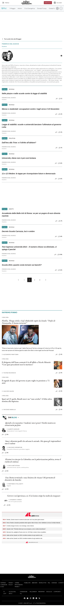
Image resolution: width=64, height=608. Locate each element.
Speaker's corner (15, 499)
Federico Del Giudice (9, 97)
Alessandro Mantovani (10, 354)
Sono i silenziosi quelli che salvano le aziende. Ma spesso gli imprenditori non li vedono (33, 442)
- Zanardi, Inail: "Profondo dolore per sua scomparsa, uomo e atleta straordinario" (24, 529)
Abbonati (47, 3)
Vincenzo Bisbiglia (9, 409)
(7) (60, 98)
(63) (60, 270)
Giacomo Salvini (8, 391)
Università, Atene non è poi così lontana (19, 158)
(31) (60, 114)
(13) (60, 132)
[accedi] (58, 2)
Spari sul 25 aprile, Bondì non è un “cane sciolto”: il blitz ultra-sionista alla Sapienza (27, 400)
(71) (60, 221)
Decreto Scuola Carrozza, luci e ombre (18, 231)
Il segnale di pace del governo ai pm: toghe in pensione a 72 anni (25, 381)
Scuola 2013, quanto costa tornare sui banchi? (22, 265)
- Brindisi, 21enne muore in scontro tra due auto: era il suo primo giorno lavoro (23, 519)
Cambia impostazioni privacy (19, 584)
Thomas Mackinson (9, 373)
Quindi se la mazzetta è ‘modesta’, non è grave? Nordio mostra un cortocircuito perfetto (30, 424)
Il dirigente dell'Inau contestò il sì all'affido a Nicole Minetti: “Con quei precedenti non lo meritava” (26, 363)
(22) (60, 163)
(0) (60, 354)
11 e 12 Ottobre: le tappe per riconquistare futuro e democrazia (28, 174)
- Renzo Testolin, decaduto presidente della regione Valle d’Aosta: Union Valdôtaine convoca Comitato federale (31, 522)
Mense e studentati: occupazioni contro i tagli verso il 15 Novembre (30, 109)
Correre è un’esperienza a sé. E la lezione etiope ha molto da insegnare (33, 495)
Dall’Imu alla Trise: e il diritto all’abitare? (19, 143)
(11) (60, 147)
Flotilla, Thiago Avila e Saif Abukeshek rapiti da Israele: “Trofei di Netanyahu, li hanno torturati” (28, 321)
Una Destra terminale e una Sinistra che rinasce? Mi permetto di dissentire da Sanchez (30, 478)
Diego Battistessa (13, 465)
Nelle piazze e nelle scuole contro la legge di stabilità (24, 93)
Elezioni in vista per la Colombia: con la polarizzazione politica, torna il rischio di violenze (33, 460)
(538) (60, 254)
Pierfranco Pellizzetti (15, 484)
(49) (60, 236)
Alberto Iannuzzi (13, 429)
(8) (6, 452)
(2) (6, 471)
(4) (6, 434)
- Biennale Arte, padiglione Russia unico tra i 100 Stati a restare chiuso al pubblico (24, 532)
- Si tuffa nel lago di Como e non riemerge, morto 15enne (18, 526)
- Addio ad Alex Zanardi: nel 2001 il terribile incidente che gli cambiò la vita (22, 535)
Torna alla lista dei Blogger (11, 39)
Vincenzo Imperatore (14, 447)
